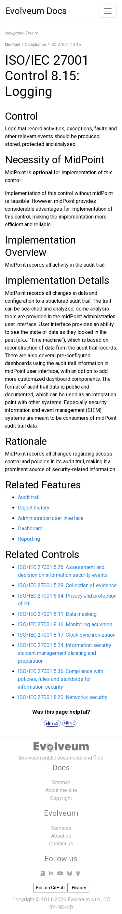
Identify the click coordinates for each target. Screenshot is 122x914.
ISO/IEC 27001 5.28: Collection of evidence (67, 585)
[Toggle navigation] (108, 11)
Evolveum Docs (36, 11)
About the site (61, 790)
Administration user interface (51, 518)
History (79, 887)
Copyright (61, 798)
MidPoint (12, 44)
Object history (33, 508)
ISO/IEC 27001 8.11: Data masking (57, 614)
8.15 (77, 44)
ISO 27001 (59, 44)
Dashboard (30, 528)
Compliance (35, 44)
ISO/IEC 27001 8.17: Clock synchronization (66, 635)
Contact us (61, 844)
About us (61, 836)
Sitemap (61, 782)
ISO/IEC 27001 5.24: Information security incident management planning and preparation (64, 653)
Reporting (29, 539)
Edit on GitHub (50, 887)
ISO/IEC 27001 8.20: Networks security (62, 697)
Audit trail (28, 497)
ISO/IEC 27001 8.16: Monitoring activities (65, 624)
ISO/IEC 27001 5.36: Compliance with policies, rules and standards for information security (60, 679)
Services (61, 828)
